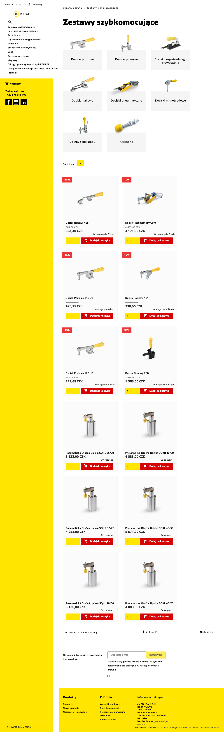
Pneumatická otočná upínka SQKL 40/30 (90, 603)
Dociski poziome (82, 59)
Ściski (11, 52)
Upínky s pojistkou (82, 141)
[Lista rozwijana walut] (21, 5)
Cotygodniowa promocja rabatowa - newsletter (29, 68)
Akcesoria (126, 141)
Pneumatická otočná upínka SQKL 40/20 (149, 603)
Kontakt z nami (108, 719)
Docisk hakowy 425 (77, 222)
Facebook (8, 102)
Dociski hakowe (82, 100)
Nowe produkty (71, 708)
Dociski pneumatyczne (126, 100)
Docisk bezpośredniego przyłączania (170, 60)
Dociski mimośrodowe (170, 100)
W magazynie (100, 234)
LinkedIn (24, 102)
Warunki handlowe (110, 704)
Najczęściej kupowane (75, 712)
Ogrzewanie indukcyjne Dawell (24, 39)
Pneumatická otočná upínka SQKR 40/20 (149, 453)
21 (156, 632)
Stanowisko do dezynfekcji (22, 48)
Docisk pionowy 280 (137, 373)
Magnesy (12, 60)
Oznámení (105, 716)
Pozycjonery (14, 35)
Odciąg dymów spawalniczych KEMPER (29, 64)
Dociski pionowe (126, 59)
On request (107, 460)
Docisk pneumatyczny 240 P (141, 222)
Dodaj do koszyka (97, 240)
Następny (207, 632)
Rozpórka (13, 44)
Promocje (13, 73)
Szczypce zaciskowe (18, 56)
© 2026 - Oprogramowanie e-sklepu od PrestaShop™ (188, 727)
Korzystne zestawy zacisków (23, 31)
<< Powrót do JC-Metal (18, 727)
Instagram (16, 102)
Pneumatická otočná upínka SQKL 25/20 (90, 453)
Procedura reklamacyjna (113, 712)
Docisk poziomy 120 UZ (79, 373)
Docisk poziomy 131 (137, 298)
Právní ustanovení (109, 708)
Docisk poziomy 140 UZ (79, 298)
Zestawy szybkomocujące (21, 27)
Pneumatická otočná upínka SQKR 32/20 (90, 528)
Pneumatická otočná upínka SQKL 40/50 (149, 528)
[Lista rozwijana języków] (9, 5)
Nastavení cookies (145, 727)
